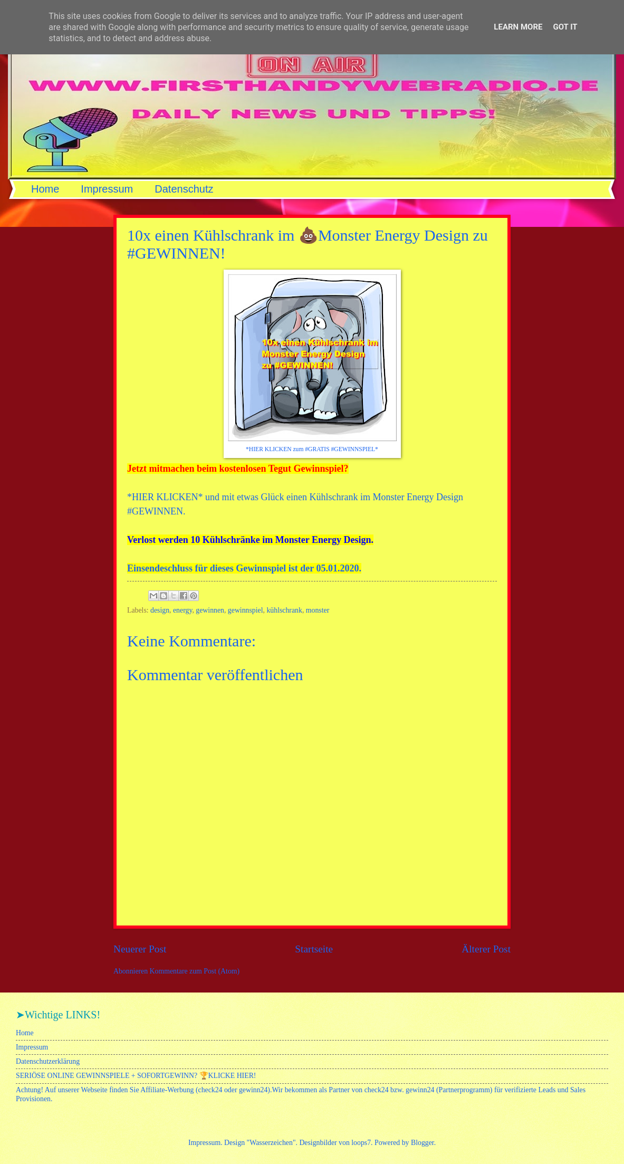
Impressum (107, 189)
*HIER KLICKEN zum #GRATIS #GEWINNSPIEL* (312, 449)
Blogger (422, 1143)
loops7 (361, 1143)
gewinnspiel (245, 610)
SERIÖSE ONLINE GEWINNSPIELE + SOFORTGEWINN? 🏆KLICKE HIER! (136, 1076)
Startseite (314, 949)
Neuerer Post (139, 949)
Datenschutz (184, 189)
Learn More (518, 27)
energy (182, 610)
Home (45, 189)
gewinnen (210, 610)
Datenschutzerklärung (48, 1061)
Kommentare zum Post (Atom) (195, 971)
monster (317, 610)
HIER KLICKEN (165, 497)
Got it (565, 27)
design (159, 610)
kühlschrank (284, 610)
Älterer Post (486, 949)
